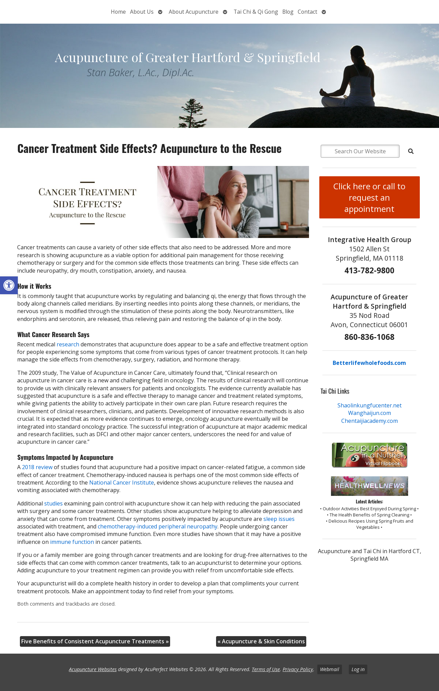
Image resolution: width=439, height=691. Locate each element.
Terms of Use (266, 669)
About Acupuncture (193, 11)
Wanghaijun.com (369, 413)
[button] (9, 285)
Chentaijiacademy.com (369, 421)
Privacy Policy (298, 669)
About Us (142, 11)
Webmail (329, 669)
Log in (358, 669)
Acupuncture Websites (93, 669)
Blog (288, 11)
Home (118, 11)
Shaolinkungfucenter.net (369, 405)
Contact (307, 11)
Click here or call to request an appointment (369, 197)
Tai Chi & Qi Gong (256, 11)
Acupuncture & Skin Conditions (261, 641)
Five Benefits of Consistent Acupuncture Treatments (95, 641)
